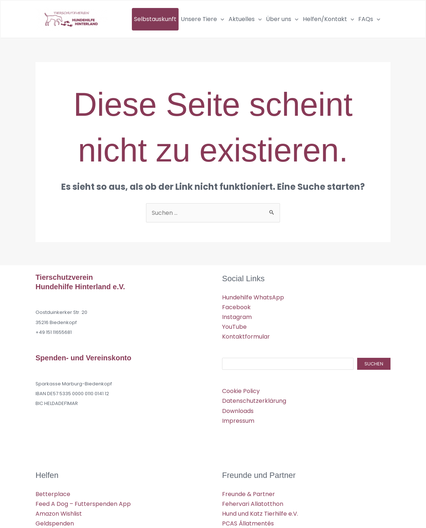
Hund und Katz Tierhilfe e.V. (260, 513)
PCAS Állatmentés (248, 523)
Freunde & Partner (248, 494)
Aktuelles (245, 19)
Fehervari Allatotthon (252, 504)
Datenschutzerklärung (254, 401)
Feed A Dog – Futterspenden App (83, 504)
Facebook (236, 307)
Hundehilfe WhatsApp (253, 297)
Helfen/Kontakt (328, 19)
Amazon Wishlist (59, 513)
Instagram (237, 317)
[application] (220, 19)
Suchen (373, 363)
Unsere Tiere (202, 19)
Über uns (282, 19)
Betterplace (53, 494)
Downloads (238, 411)
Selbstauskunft (155, 19)
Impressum (238, 421)
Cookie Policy (241, 391)
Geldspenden (55, 523)
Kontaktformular (246, 336)
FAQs (369, 19)
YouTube (234, 327)
